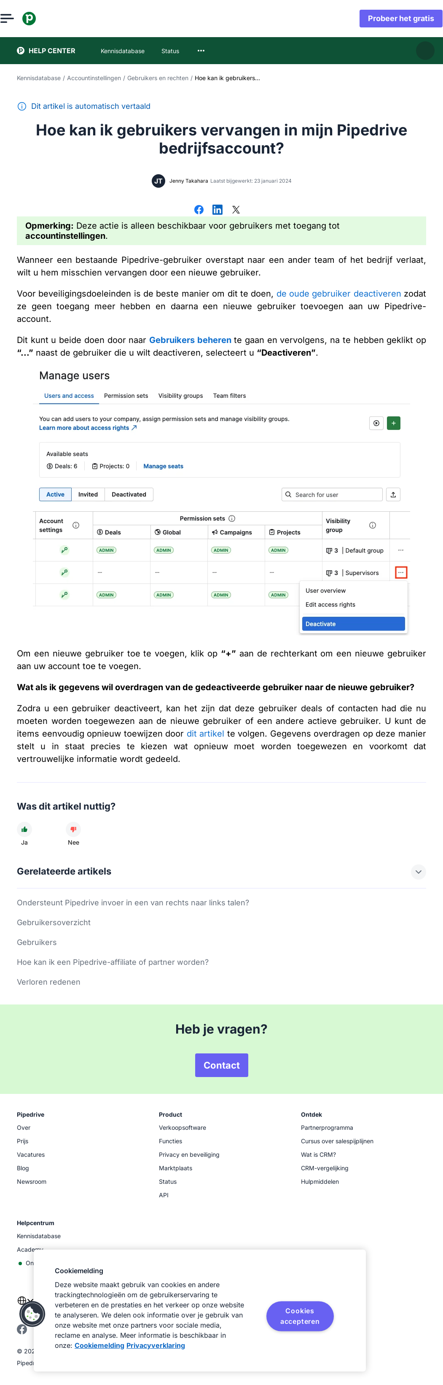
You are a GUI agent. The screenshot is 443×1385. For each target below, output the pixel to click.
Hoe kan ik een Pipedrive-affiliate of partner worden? (113, 962)
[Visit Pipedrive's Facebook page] (22, 1332)
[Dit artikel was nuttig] (24, 829)
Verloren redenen (49, 981)
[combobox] (201, 50)
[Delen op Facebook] (199, 210)
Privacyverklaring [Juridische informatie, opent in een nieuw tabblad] (155, 1345)
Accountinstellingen (94, 77)
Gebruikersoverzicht (54, 922)
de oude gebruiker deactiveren (339, 294)
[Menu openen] (23, 18)
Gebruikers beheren (190, 340)
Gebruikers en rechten (157, 77)
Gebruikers (37, 942)
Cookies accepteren (300, 1316)
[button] (32, 1314)
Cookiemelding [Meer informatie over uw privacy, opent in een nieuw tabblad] (99, 1345)
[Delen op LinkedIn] (217, 210)
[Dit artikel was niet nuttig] (73, 829)
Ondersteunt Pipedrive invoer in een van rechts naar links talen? (133, 902)
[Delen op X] (236, 210)
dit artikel (206, 734)
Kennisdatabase (39, 77)
